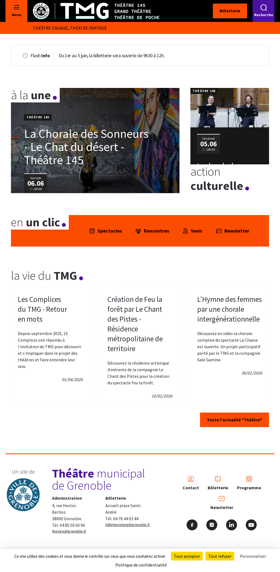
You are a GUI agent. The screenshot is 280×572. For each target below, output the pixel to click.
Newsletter (232, 231)
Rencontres (152, 231)
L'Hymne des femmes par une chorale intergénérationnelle (229, 309)
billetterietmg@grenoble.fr (127, 524)
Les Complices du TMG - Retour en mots (42, 309)
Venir (192, 231)
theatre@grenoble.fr (69, 531)
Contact (190, 483)
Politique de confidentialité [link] (141, 565)
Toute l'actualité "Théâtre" (234, 419)
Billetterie (230, 10)
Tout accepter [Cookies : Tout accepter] (187, 556)
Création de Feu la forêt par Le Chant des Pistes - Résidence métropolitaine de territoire (135, 323)
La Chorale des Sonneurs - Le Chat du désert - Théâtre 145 (86, 147)
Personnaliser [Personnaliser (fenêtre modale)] (253, 556)
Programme (249, 483)
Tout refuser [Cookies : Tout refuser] (220, 556)
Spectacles (105, 231)
